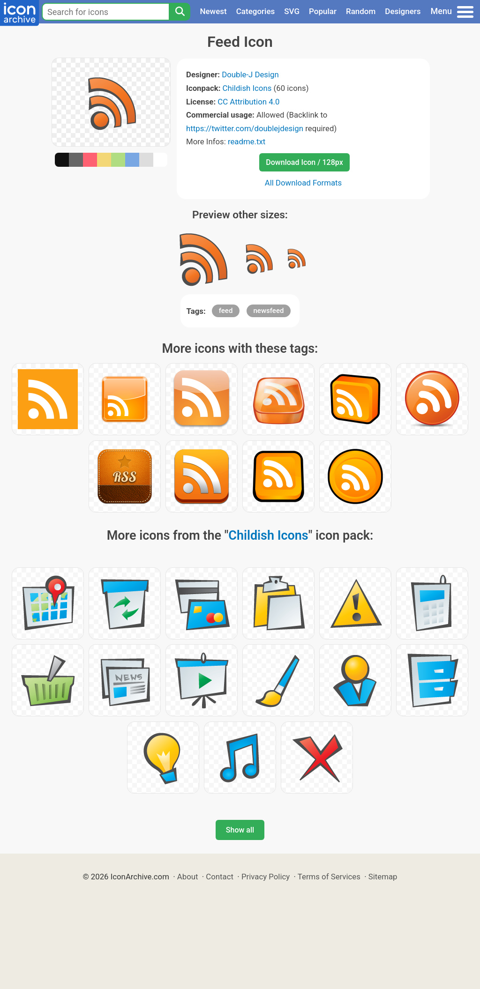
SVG (292, 11)
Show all (240, 829)
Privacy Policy (265, 876)
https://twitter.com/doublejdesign (244, 128)
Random (360, 11)
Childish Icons (247, 88)
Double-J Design (250, 74)
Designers (402, 11)
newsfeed (269, 310)
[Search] (179, 12)
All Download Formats (303, 182)
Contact (219, 876)
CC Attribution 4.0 (248, 101)
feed (226, 310)
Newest (213, 11)
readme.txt (246, 141)
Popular (323, 11)
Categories (255, 11)
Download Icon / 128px (304, 162)
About (187, 876)
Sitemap (383, 876)
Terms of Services (329, 876)
